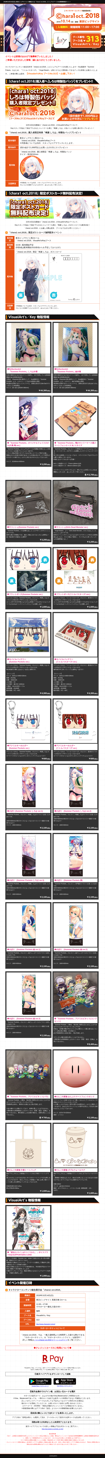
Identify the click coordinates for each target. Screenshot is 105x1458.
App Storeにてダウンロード (64, 1385)
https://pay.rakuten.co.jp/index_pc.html (52, 1429)
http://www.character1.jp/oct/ (45, 1324)
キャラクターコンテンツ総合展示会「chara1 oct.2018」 (35, 1290)
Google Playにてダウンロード (40, 1385)
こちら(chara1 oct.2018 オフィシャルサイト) (51, 1340)
